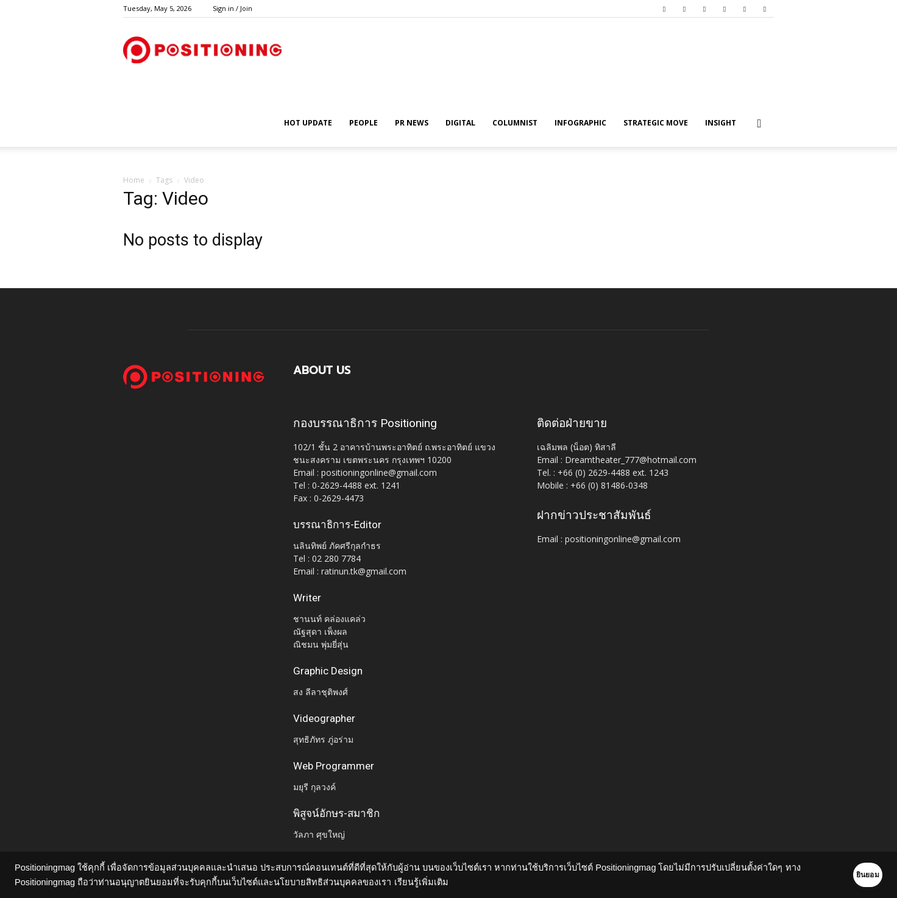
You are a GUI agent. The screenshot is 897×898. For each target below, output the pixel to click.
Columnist (514, 123)
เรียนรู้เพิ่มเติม (439, 882)
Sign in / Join (232, 8)
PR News (411, 123)
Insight (720, 123)
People (363, 123)
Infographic (580, 123)
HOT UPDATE (308, 123)
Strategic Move (655, 123)
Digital (460, 123)
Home (133, 180)
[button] (759, 124)
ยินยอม (849, 875)
